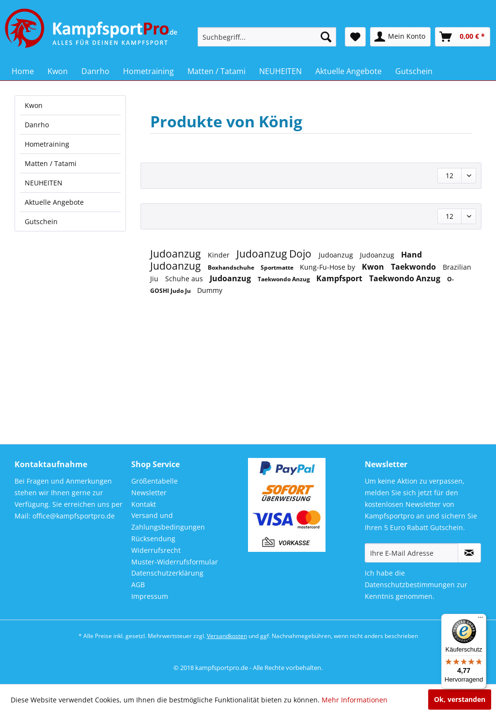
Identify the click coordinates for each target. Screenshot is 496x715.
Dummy (209, 290)
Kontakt (143, 504)
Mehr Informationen (355, 699)
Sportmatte (278, 267)
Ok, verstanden (459, 699)
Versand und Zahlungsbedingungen (168, 521)
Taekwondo (414, 266)
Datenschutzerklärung (167, 573)
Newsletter (149, 492)
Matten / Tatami (51, 163)
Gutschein (41, 221)
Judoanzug (176, 253)
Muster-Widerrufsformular (174, 561)
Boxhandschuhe (232, 267)
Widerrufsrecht (156, 550)
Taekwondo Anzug (284, 279)
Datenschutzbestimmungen (410, 584)
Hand (411, 254)
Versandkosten (227, 636)
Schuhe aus (185, 278)
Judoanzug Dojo (275, 253)
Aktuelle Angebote (54, 202)
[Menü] (480, 619)
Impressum (149, 596)
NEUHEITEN (43, 182)
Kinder (220, 254)
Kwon (34, 105)
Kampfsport (340, 278)
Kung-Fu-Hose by (328, 267)
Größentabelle (154, 481)
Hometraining (47, 144)
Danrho (37, 124)
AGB (138, 584)
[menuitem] (267, 36)
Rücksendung (153, 538)
